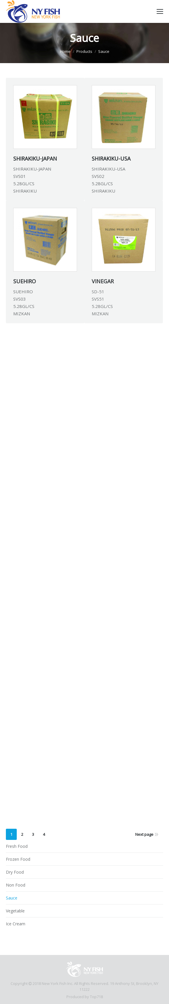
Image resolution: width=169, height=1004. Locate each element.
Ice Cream (15, 923)
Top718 (96, 996)
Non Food (15, 885)
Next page (144, 834)
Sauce (11, 898)
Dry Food (15, 872)
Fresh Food (17, 846)
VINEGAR (103, 281)
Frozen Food (18, 859)
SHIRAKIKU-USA (111, 158)
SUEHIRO (24, 281)
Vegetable (15, 911)
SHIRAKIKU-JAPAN (35, 158)
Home (65, 51)
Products (84, 51)
